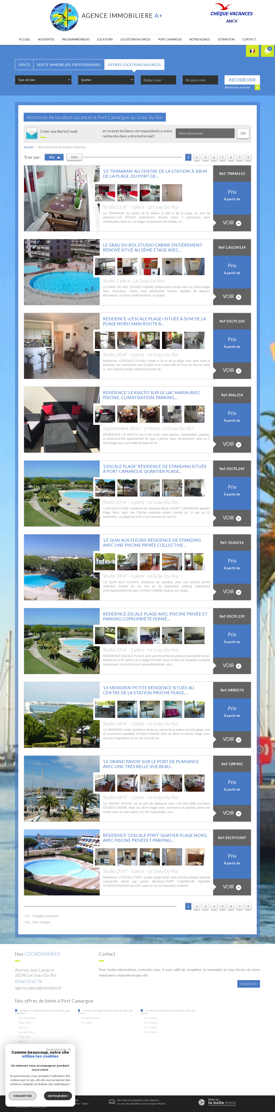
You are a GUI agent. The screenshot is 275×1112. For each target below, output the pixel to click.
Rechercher (242, 80)
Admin (76, 1103)
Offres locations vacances (134, 64)
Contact (249, 39)
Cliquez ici (249, 984)
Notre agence (199, 39)
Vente (24, 64)
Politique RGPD (39, 1106)
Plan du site (21, 1103)
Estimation (226, 39)
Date (74, 157)
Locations (105, 39)
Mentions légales (38, 1103)
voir (232, 223)
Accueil (24, 39)
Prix (55, 156)
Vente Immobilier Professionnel (69, 64)
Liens (69, 1103)
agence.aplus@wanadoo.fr (38, 987)
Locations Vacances (135, 39)
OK (243, 133)
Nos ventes (46, 39)
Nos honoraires (56, 1103)
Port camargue (170, 39)
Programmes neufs (76, 39)
